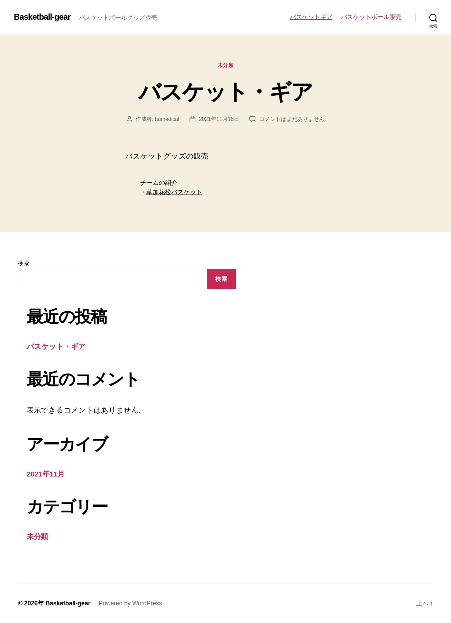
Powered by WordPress (130, 603)
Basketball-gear (42, 17)
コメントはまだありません (291, 119)
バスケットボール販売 (371, 16)
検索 (23, 263)
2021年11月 (46, 474)
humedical (167, 119)
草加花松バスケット (174, 192)
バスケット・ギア (225, 91)
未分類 (226, 65)
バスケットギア (311, 16)
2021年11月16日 (219, 119)
